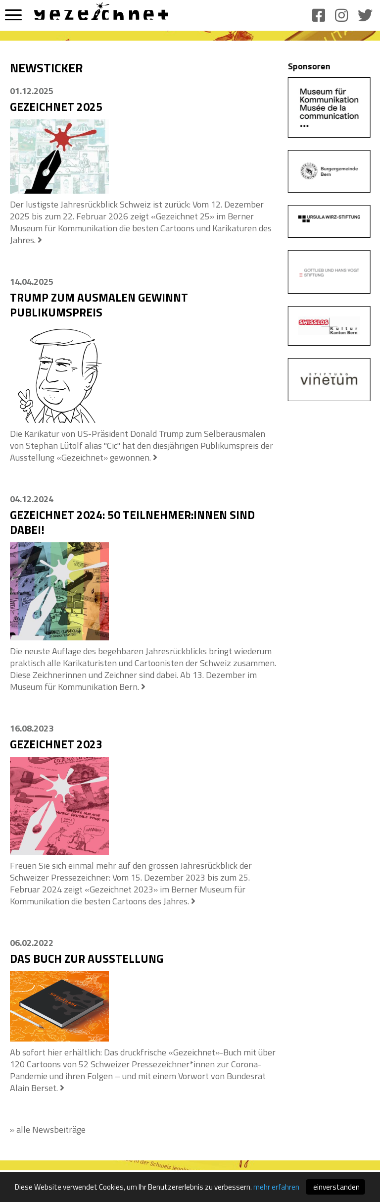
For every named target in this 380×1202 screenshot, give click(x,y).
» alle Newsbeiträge (48, 1129)
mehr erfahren (276, 1188)
